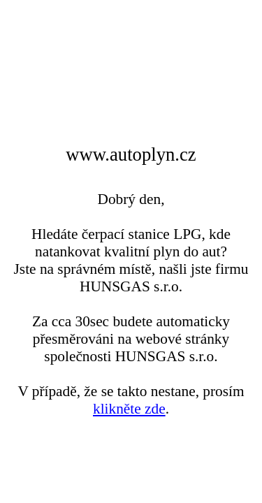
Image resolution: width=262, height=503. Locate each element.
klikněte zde (129, 408)
